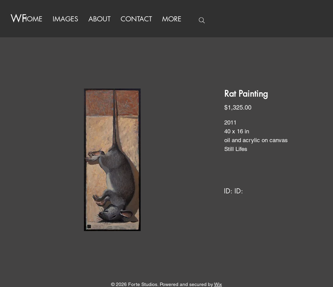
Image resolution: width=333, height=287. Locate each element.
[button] (172, 19)
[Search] (202, 20)
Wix (218, 284)
